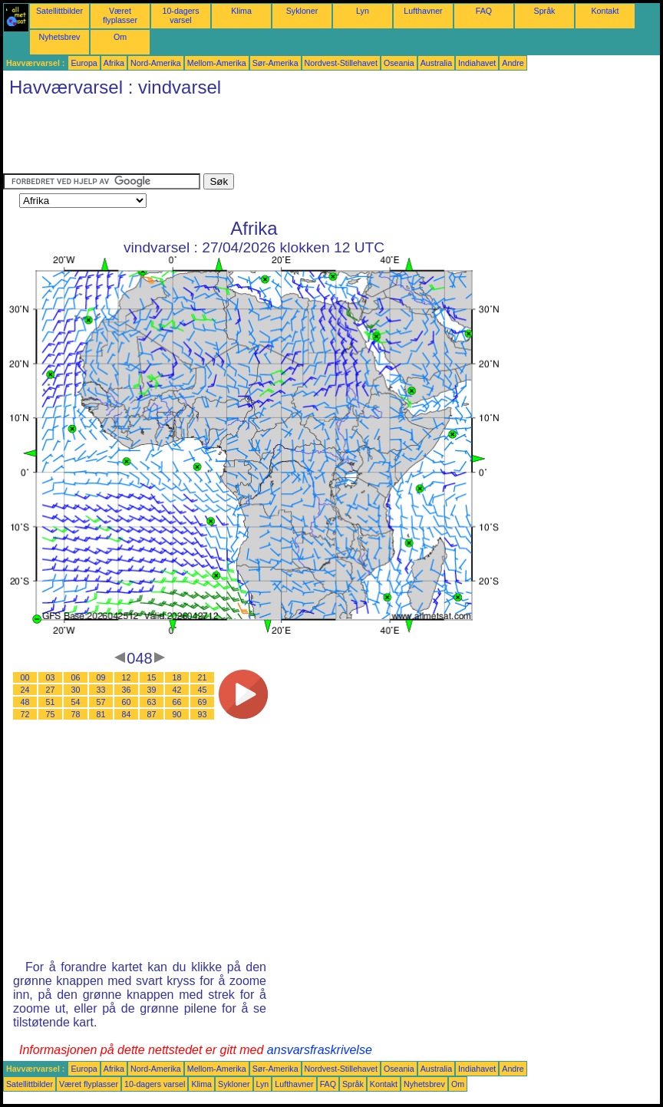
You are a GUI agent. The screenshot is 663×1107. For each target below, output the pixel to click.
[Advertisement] (282, 138)
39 (152, 689)
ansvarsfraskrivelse (319, 1049)
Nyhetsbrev (60, 36)
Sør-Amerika (275, 63)
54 (76, 702)
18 (177, 677)
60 (126, 702)
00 (25, 677)
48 (25, 702)
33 (101, 689)
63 (152, 702)
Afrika (114, 63)
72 (25, 714)
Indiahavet (477, 63)
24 (25, 689)
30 (76, 689)
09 (101, 677)
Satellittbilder (59, 10)
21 (202, 677)
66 (177, 702)
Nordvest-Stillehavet (341, 63)
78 (76, 714)
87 (152, 714)
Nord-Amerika (155, 63)
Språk (545, 10)
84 (126, 714)
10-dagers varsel (181, 15)
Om (120, 36)
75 (50, 714)
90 (177, 714)
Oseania (399, 63)
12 (126, 677)
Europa (84, 63)
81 (101, 714)
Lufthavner (423, 10)
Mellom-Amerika (216, 63)
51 (50, 702)
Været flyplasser (120, 15)
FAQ (484, 10)
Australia (436, 63)
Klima (241, 10)
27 (50, 689)
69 (202, 702)
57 (101, 702)
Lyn (362, 10)
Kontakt (604, 10)
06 (76, 677)
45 (202, 689)
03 (50, 677)
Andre (512, 63)
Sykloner (302, 10)
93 (202, 714)
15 (152, 677)
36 (126, 689)
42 (177, 689)
